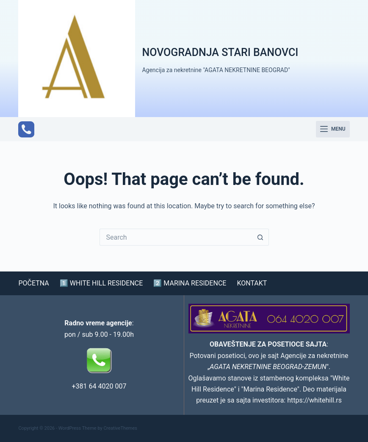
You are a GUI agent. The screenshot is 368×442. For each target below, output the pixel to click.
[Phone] (26, 129)
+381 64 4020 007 (99, 386)
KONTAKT (252, 283)
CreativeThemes (120, 428)
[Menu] (333, 129)
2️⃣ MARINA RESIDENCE (189, 283)
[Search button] (260, 237)
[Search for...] (176, 237)
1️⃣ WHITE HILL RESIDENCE (101, 283)
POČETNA (33, 283)
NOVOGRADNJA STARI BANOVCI (220, 52)
